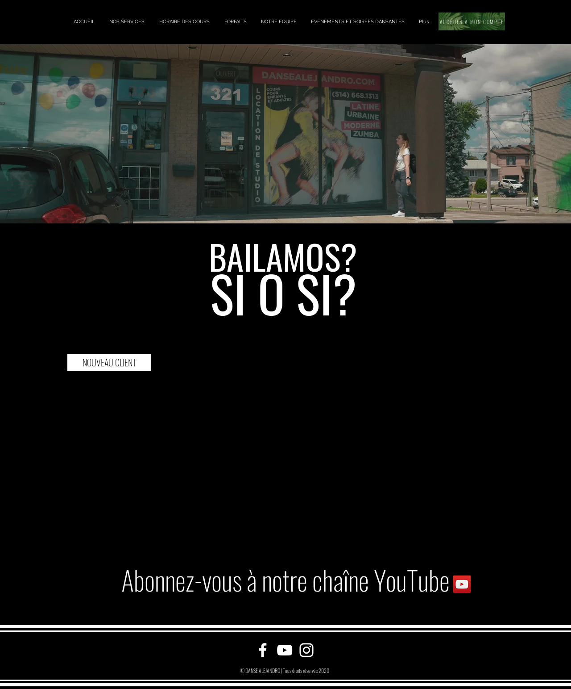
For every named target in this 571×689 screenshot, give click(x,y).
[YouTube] (284, 650)
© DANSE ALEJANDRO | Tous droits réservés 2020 (284, 670)
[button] (127, 22)
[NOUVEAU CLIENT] (109, 362)
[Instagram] (306, 650)
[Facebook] (262, 650)
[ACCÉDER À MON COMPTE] (472, 21)
